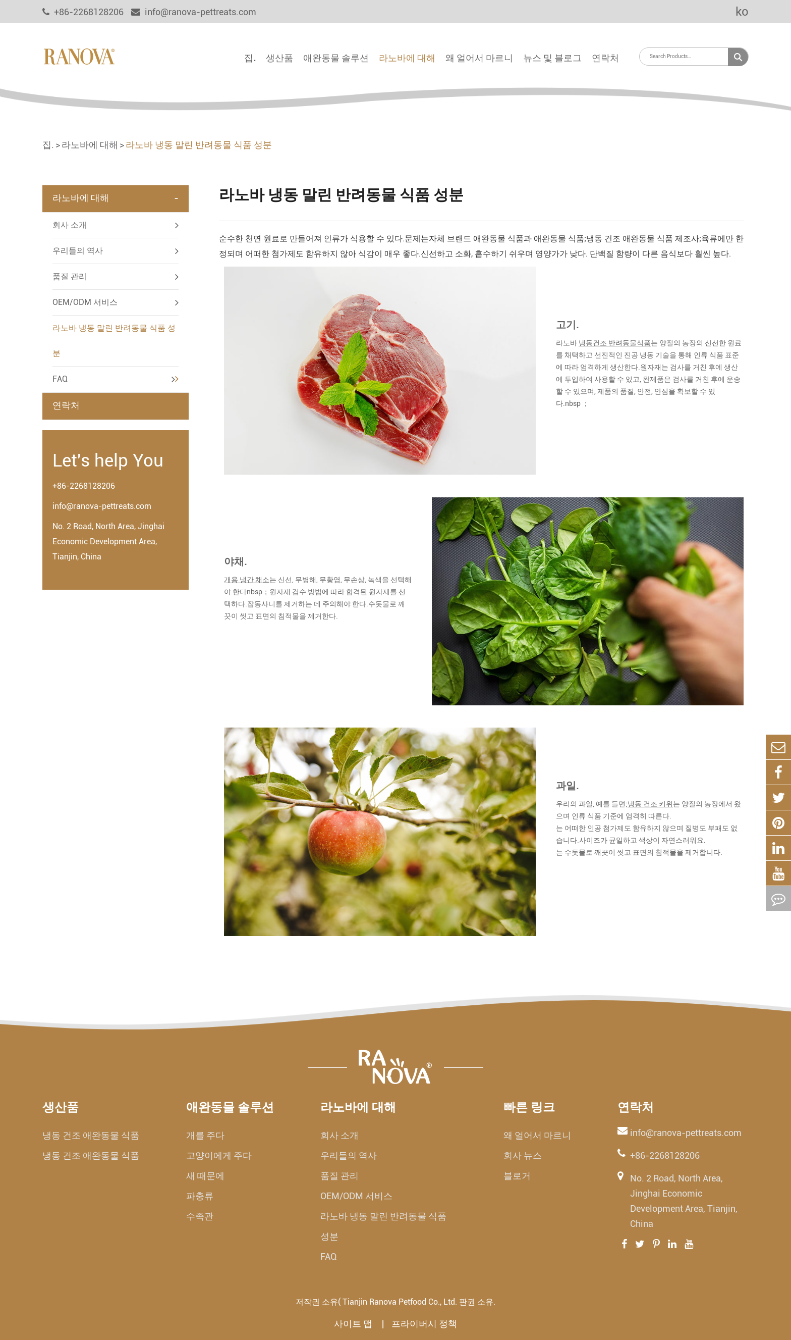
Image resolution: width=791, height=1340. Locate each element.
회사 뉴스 (522, 1155)
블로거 (517, 1175)
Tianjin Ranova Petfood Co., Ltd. (400, 1302)
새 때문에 (205, 1175)
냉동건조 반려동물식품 (615, 343)
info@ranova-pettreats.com (193, 12)
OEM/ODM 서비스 (85, 302)
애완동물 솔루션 (336, 58)
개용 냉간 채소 (246, 580)
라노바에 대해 (407, 58)
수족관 (199, 1216)
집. (250, 58)
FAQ (60, 379)
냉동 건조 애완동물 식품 (90, 1135)
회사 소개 (69, 225)
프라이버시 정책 (424, 1323)
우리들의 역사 (77, 250)
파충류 (199, 1196)
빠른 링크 (529, 1107)
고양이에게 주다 (219, 1155)
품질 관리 (69, 276)
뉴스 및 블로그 (552, 58)
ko (735, 12)
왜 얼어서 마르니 (479, 58)
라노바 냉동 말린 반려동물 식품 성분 (199, 144)
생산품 (279, 58)
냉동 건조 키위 (650, 804)
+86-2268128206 (83, 486)
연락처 (605, 58)
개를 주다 (205, 1135)
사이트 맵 (354, 1323)
